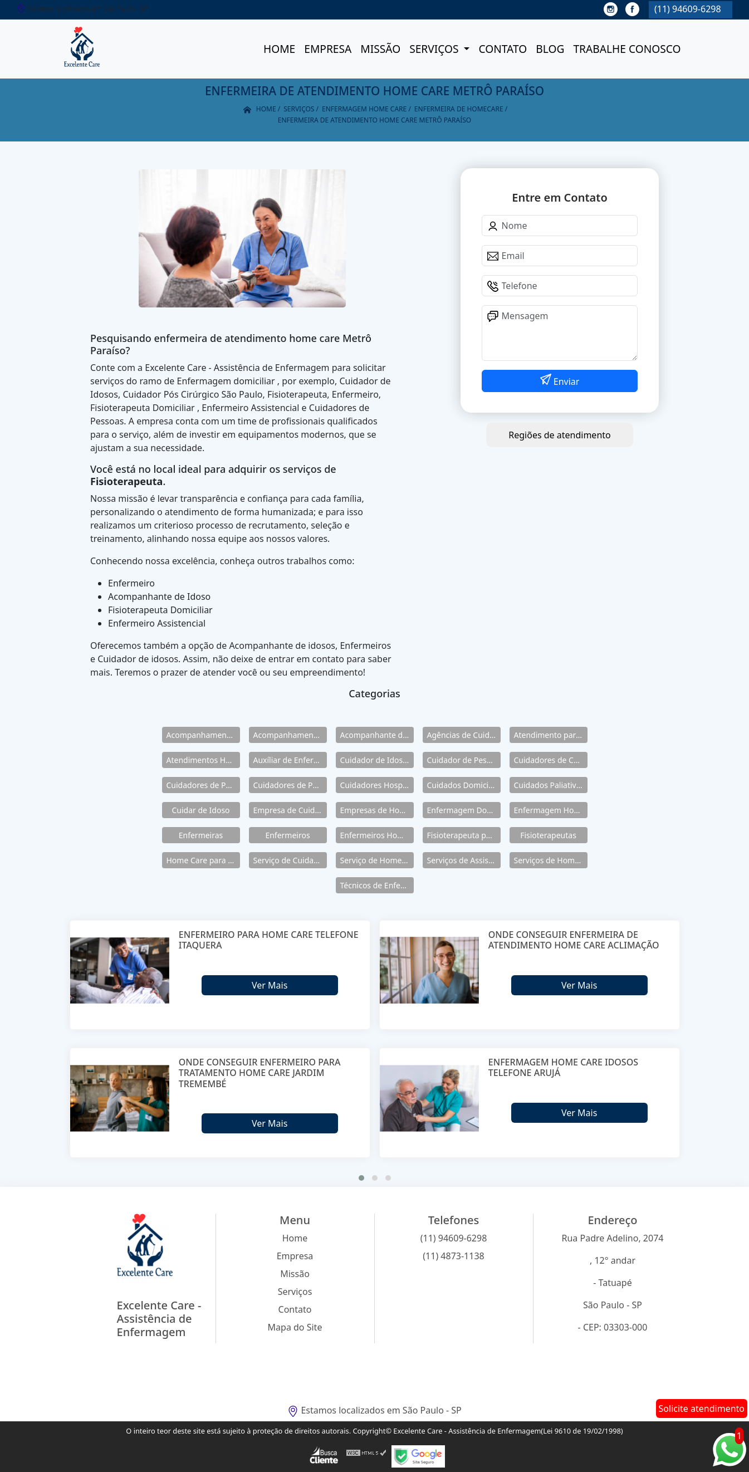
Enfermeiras (201, 835)
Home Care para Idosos (203, 860)
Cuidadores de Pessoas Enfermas (290, 785)
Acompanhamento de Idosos (203, 735)
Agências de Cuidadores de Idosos (464, 735)
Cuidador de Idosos (376, 760)
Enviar (565, 381)
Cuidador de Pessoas (464, 760)
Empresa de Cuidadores (290, 810)
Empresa (327, 48)
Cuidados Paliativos (549, 785)
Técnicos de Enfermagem (377, 885)
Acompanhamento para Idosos (290, 735)
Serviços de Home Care (551, 860)
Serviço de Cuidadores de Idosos (290, 860)
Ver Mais (269, 985)
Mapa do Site (295, 1327)
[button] (361, 1178)
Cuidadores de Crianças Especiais (551, 760)
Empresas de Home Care (377, 810)
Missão (380, 48)
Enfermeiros (287, 835)
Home (279, 48)
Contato (502, 48)
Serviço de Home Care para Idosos (377, 860)
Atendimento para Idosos (551, 735)
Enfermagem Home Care (551, 810)
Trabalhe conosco (627, 48)
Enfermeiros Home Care (377, 835)
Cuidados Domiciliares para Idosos (464, 785)
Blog (550, 48)
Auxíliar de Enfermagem (290, 760)
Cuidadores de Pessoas (203, 785)
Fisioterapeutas (548, 835)
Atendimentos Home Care (203, 760)
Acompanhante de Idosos (377, 735)
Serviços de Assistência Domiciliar (464, 860)
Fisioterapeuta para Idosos (464, 835)
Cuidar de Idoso (200, 810)
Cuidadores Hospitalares (377, 785)
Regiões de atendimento (559, 435)
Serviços (435, 48)
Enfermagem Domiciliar (464, 810)
